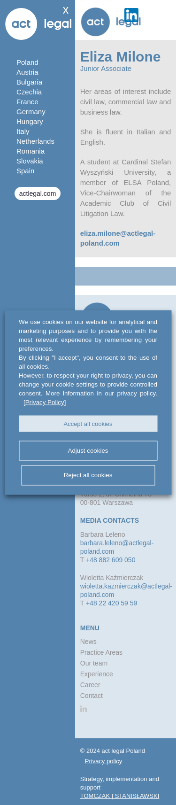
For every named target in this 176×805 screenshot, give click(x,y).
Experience (96, 674)
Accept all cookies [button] (87, 423)
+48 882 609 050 (111, 560)
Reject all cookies (88, 475)
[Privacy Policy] (44, 402)
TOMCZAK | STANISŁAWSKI (120, 795)
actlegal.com (37, 193)
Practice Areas (101, 652)
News (88, 641)
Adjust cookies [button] (88, 450)
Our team (93, 663)
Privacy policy (103, 761)
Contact (91, 695)
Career (90, 685)
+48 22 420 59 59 (111, 603)
